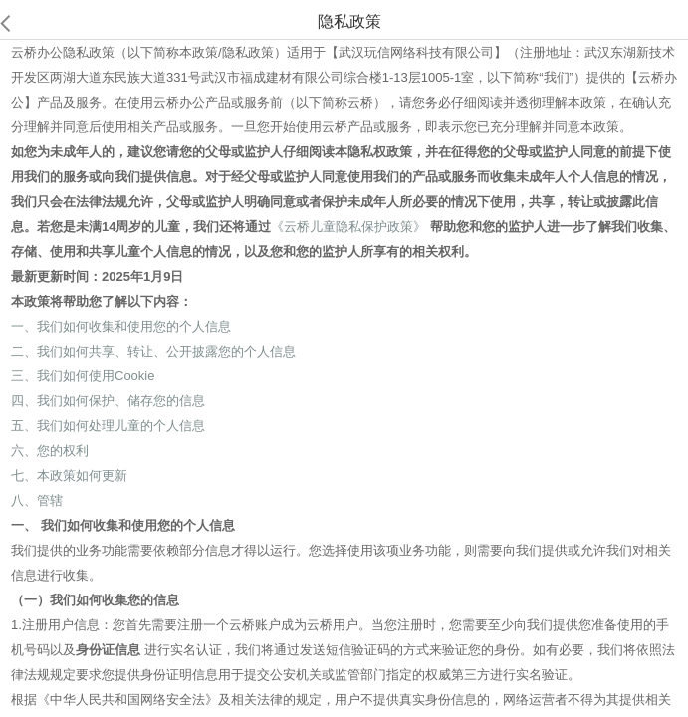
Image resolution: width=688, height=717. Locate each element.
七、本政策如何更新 (69, 475)
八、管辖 (37, 500)
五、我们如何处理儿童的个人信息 (108, 425)
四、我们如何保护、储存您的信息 (108, 400)
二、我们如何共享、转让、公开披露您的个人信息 (153, 351)
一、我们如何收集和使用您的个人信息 (121, 326)
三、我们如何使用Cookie (82, 375)
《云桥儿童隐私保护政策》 (348, 226)
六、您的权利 (50, 450)
